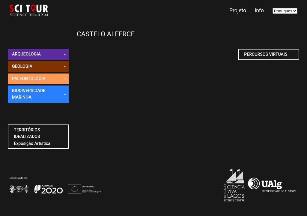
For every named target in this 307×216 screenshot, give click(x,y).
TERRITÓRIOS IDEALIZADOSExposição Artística (32, 137)
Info (259, 11)
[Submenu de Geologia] (65, 66)
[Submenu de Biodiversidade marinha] (65, 94)
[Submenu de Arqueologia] (65, 54)
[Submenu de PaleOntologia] (65, 78)
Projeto (237, 11)
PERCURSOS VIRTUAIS (265, 54)
